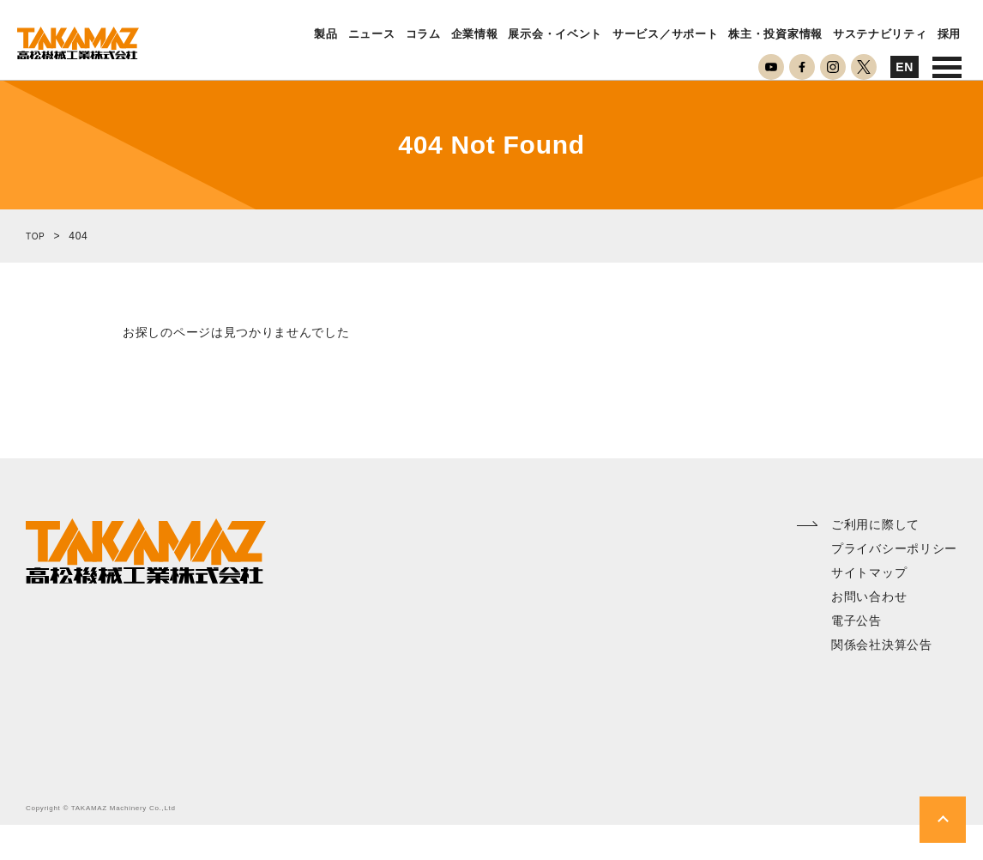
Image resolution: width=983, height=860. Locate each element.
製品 (325, 34)
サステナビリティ (880, 34)
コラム (423, 34)
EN (905, 67)
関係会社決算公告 (881, 680)
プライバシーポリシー (894, 584)
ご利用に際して (875, 560)
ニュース (371, 34)
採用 (949, 34)
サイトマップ (869, 608)
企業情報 (474, 34)
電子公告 (856, 656)
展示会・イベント (555, 34)
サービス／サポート (665, 34)
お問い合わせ (869, 632)
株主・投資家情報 (775, 34)
